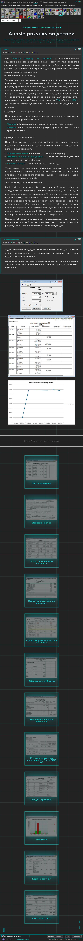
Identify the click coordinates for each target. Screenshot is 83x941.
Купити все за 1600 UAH (55, 936)
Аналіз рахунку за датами (41, 34)
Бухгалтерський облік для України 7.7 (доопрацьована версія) (36, 2)
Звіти (56, 27)
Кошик (67, 936)
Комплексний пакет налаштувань (37, 27)
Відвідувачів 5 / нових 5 (22, 939)
